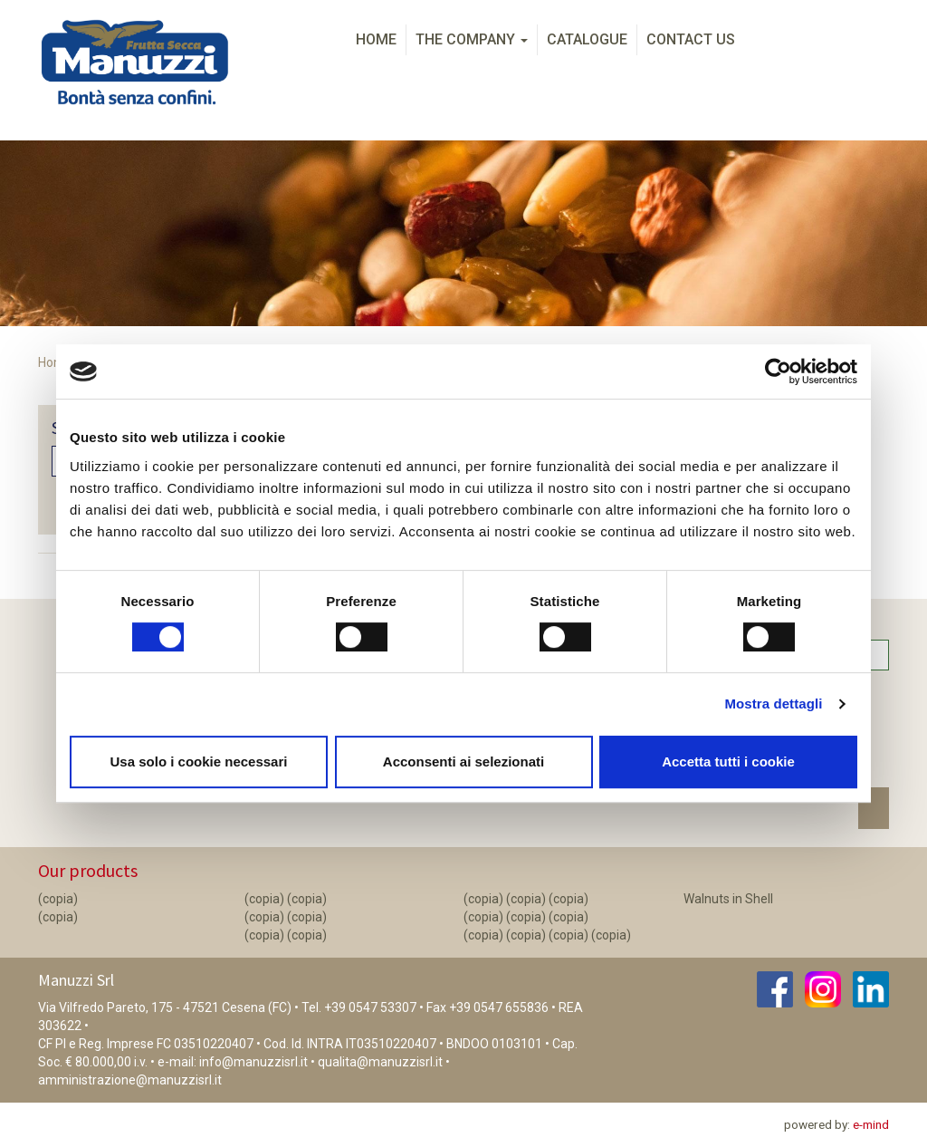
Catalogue (587, 39)
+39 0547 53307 (370, 1007)
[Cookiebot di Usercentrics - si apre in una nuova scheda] (778, 371)
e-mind (871, 1124)
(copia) (58, 899)
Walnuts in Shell (728, 899)
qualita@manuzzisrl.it (380, 1062)
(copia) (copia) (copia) (526, 899)
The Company (472, 39)
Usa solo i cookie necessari (199, 761)
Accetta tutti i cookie (728, 761)
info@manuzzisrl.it (253, 1062)
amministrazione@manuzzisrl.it (130, 1080)
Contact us (690, 39)
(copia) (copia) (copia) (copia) (547, 935)
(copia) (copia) (285, 899)
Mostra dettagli (773, 703)
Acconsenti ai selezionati (463, 761)
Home (376, 39)
